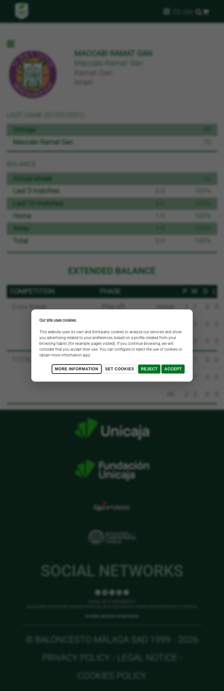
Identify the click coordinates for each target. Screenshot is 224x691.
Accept (173, 369)
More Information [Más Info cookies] (76, 369)
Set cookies (119, 369)
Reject (149, 369)
